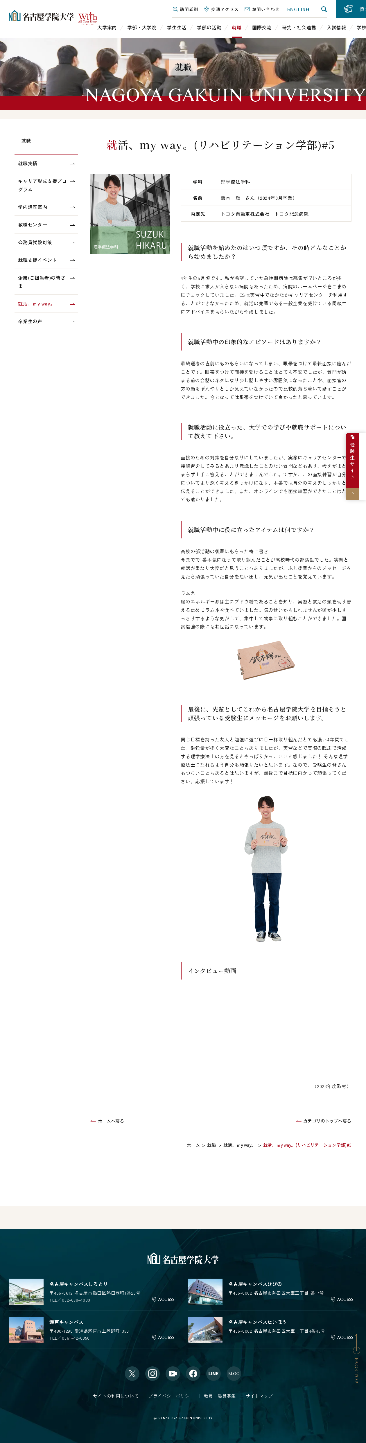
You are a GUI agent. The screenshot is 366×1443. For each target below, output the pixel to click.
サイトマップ (259, 1395)
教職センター (32, 224)
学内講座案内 (32, 206)
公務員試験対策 (35, 242)
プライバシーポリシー (171, 1395)
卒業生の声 (30, 321)
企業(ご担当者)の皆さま (42, 282)
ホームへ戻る (111, 1121)
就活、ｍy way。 (36, 303)
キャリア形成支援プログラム (42, 185)
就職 (26, 140)
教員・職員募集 (220, 1395)
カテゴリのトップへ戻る (327, 1121)
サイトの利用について (116, 1395)
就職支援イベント (37, 259)
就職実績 (27, 163)
